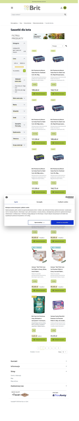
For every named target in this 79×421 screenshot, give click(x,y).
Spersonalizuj (39, 222)
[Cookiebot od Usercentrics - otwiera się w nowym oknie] (67, 197)
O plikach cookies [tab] (63, 202)
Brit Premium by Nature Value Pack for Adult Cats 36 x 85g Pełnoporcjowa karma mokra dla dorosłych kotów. (58, 72)
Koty (21, 23)
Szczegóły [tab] (39, 202)
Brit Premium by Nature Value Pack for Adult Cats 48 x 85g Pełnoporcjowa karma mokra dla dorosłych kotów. (58, 122)
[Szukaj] (65, 14)
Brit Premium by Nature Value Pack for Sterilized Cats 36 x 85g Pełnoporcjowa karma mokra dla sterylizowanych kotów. (58, 171)
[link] (39, 348)
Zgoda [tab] (16, 202)
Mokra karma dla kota (38, 23)
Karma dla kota (27, 23)
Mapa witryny (14, 381)
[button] (39, 361)
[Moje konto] (61, 8)
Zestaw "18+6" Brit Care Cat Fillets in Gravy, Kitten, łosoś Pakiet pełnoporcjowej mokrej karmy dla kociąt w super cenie (39, 269)
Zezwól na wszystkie (62, 222)
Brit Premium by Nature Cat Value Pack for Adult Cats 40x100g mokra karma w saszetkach (38, 122)
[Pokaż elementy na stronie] (64, 352)
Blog (12, 378)
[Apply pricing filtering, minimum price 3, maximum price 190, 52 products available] (24, 70)
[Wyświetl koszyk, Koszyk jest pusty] (65, 8)
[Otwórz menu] (12, 8)
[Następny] (58, 348)
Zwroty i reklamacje (16, 375)
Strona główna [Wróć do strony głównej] (14, 23)
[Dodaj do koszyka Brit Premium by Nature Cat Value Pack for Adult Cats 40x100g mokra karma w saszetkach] (39, 143)
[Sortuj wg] (57, 46)
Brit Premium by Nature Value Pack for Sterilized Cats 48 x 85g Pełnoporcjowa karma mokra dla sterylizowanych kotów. (39, 72)
